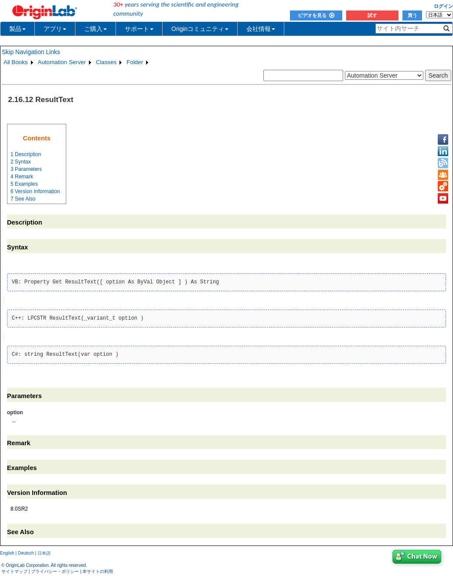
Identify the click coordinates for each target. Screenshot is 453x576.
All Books (15, 62)
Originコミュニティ (199, 28)
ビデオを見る (316, 15)
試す (372, 15)
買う (412, 15)
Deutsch (26, 551)
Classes (106, 62)
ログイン (443, 6)
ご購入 (95, 28)
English (7, 551)
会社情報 (260, 28)
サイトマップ (14, 569)
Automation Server (62, 62)
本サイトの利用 (97, 569)
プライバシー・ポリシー (55, 569)
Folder (134, 62)
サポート (139, 28)
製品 (17, 28)
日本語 (44, 551)
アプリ (55, 28)
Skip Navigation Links (31, 51)
